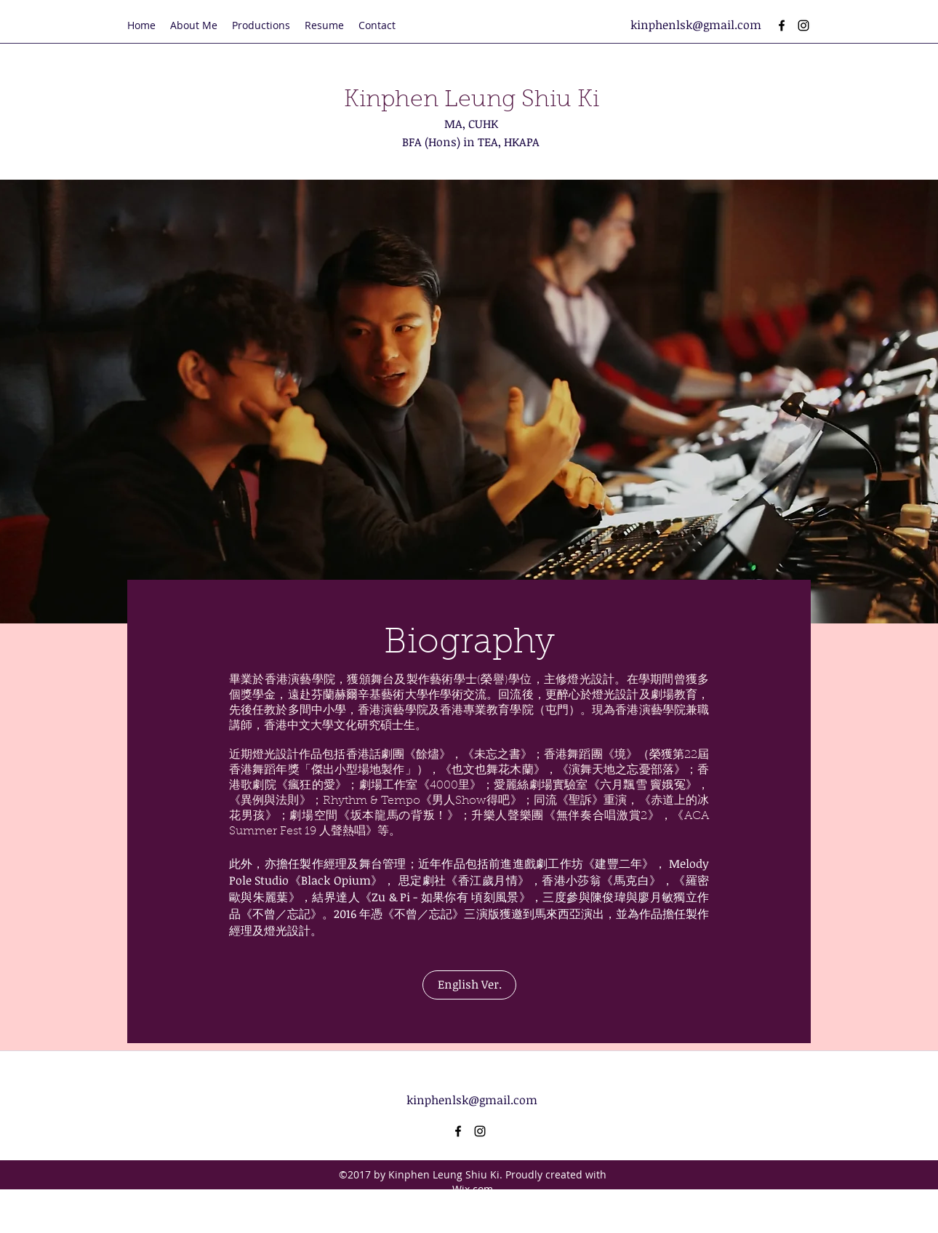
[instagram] (803, 25)
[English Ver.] (469, 984)
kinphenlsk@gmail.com (695, 25)
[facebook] (781, 25)
